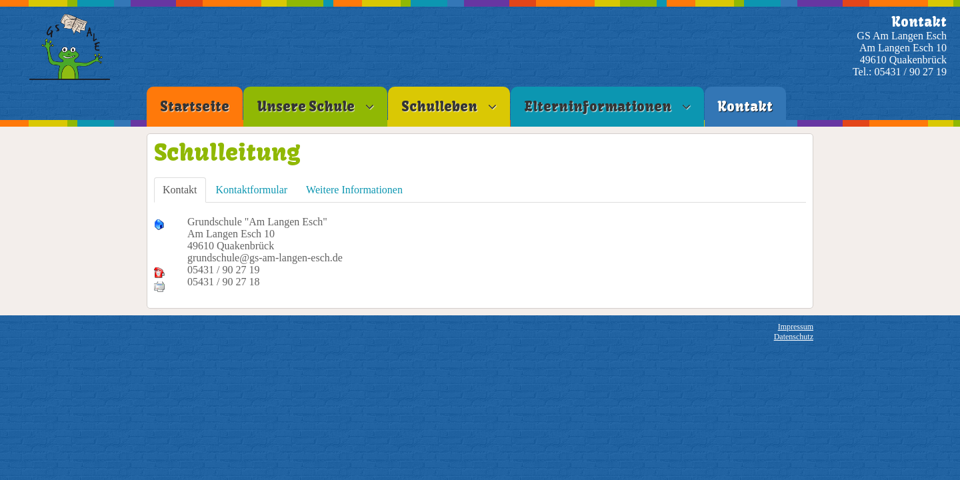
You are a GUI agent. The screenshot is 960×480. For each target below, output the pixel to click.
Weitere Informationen (354, 189)
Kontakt (180, 189)
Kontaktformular (252, 189)
